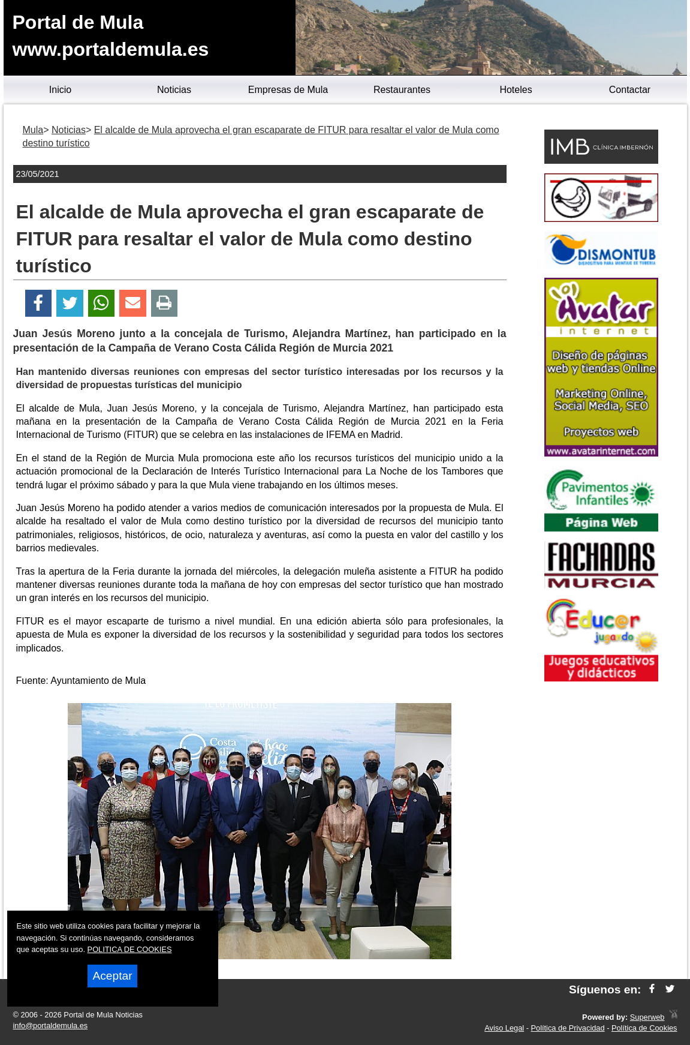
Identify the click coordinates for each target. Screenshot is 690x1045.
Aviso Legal (504, 1027)
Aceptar (112, 975)
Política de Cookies (644, 1027)
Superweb (647, 1017)
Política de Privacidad (568, 1027)
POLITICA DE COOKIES (130, 949)
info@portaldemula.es (50, 1025)
